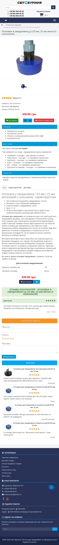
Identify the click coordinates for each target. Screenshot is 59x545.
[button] (43, 14)
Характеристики (15, 187)
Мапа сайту (6, 476)
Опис (4, 187)
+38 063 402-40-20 (16, 16)
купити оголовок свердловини (23, 256)
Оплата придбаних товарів (11, 464)
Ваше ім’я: (6, 327)
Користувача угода (9, 470)
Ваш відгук (6, 344)
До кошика (11, 120)
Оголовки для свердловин (12, 216)
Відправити (8, 357)
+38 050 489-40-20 (16, 13)
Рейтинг (6, 335)
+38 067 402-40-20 (16, 11)
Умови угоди (6, 473)
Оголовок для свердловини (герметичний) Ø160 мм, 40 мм (34, 388)
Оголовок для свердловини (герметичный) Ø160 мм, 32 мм (34, 406)
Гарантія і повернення (10, 457)
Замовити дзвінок (43, 11)
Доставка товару (8, 461)
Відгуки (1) (17, 98)
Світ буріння (14, 106)
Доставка (27, 187)
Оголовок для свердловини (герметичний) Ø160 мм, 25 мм (34, 424)
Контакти (5, 467)
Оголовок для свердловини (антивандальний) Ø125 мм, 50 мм (34, 370)
